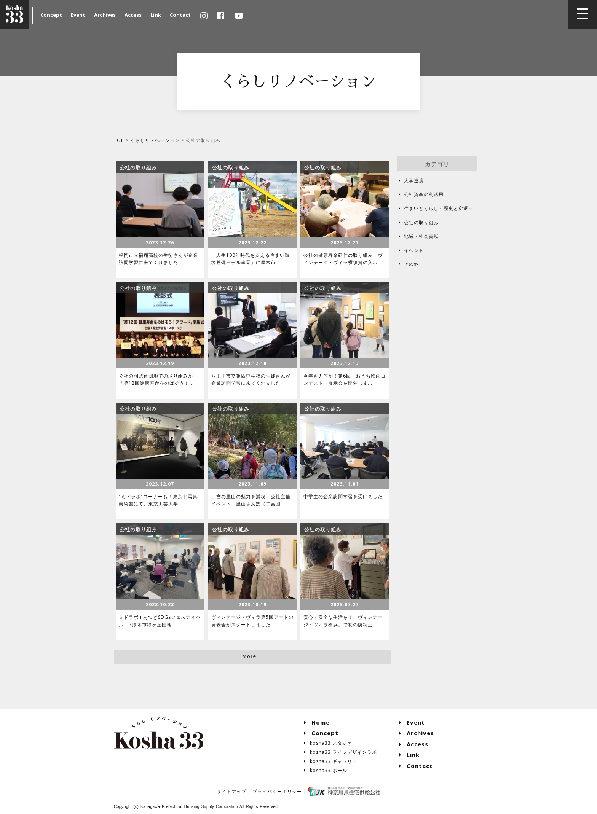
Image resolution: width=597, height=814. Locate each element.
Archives (105, 14)
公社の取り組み (418, 222)
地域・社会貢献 (418, 236)
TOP (119, 140)
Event (78, 14)
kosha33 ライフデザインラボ (340, 752)
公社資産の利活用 (420, 194)
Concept (51, 14)
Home (317, 722)
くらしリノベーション (155, 140)
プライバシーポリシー (277, 791)
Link (155, 14)
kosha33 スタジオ (328, 743)
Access (133, 14)
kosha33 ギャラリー (330, 761)
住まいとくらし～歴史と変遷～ (435, 208)
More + (252, 656)
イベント (410, 250)
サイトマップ (231, 791)
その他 (408, 264)
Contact (180, 14)
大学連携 (410, 180)
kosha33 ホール (325, 770)
